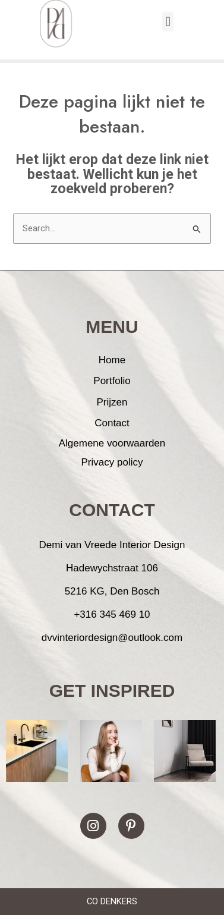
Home (112, 360)
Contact (112, 423)
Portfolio (111, 380)
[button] (167, 16)
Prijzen (112, 402)
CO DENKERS (112, 901)
